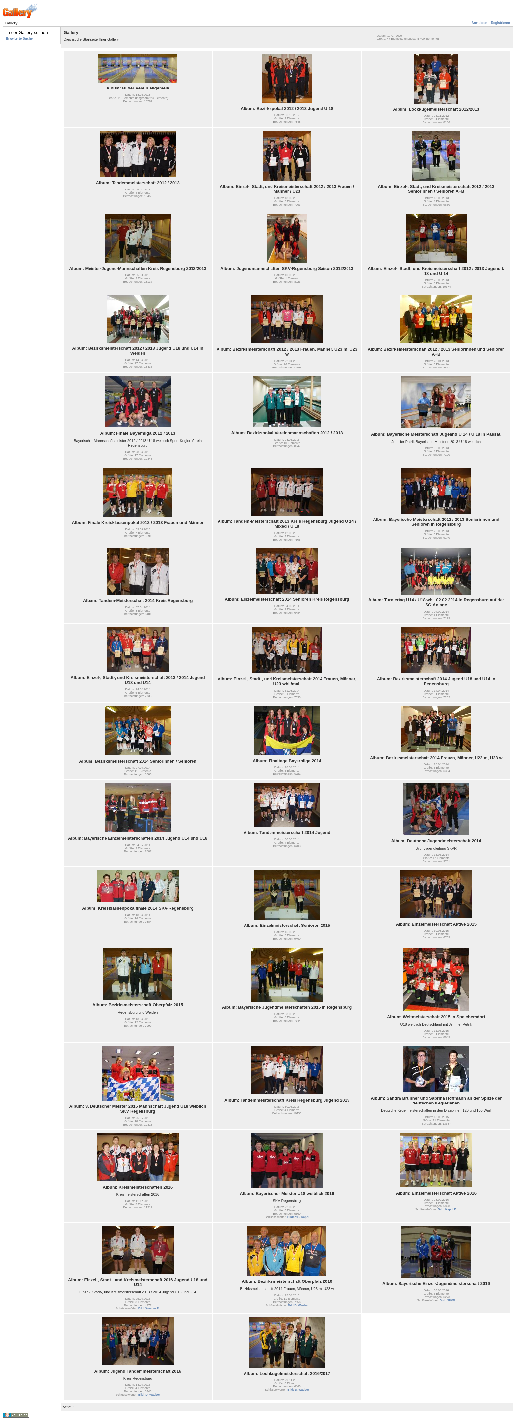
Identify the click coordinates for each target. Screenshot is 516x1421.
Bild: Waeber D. (149, 1308)
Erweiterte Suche (19, 38)
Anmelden (479, 23)
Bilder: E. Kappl (298, 1217)
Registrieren (500, 23)
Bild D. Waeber (298, 1305)
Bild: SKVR (447, 1300)
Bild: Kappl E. (447, 1209)
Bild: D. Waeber (149, 1394)
